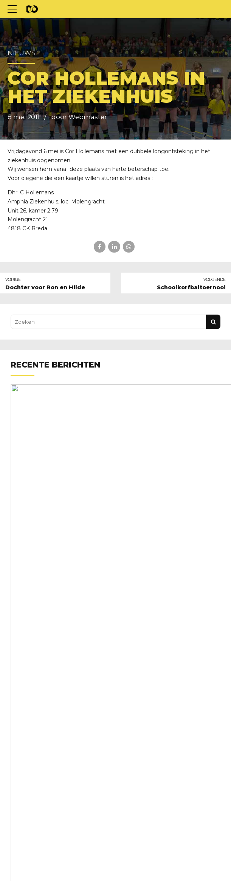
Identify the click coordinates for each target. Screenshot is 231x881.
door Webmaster (79, 117)
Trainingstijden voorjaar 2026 (125, 642)
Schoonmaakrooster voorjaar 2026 (133, 716)
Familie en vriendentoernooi (124, 495)
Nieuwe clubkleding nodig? (123, 422)
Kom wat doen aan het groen (125, 569)
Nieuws (21, 53)
